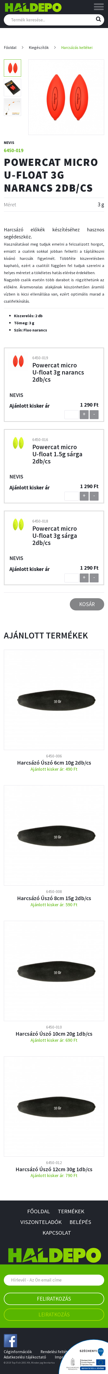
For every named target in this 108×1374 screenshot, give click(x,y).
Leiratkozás (54, 1314)
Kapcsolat (57, 1232)
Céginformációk (18, 1351)
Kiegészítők (39, 47)
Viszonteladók (41, 1222)
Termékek (71, 1211)
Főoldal (10, 47)
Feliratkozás (54, 1298)
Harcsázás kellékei (76, 47)
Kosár (87, 604)
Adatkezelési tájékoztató (25, 1357)
